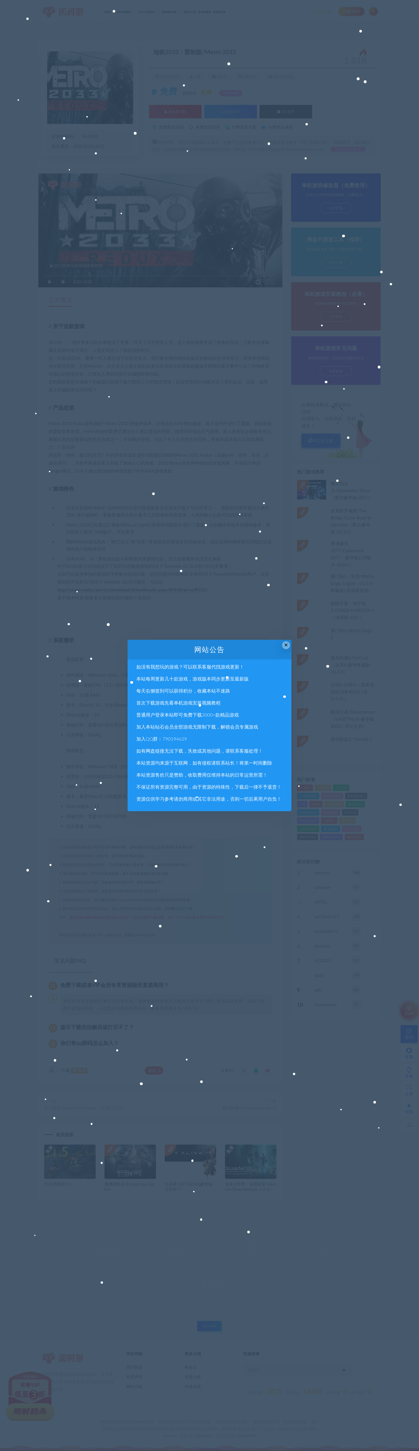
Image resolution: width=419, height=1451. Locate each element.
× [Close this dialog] (286, 645)
